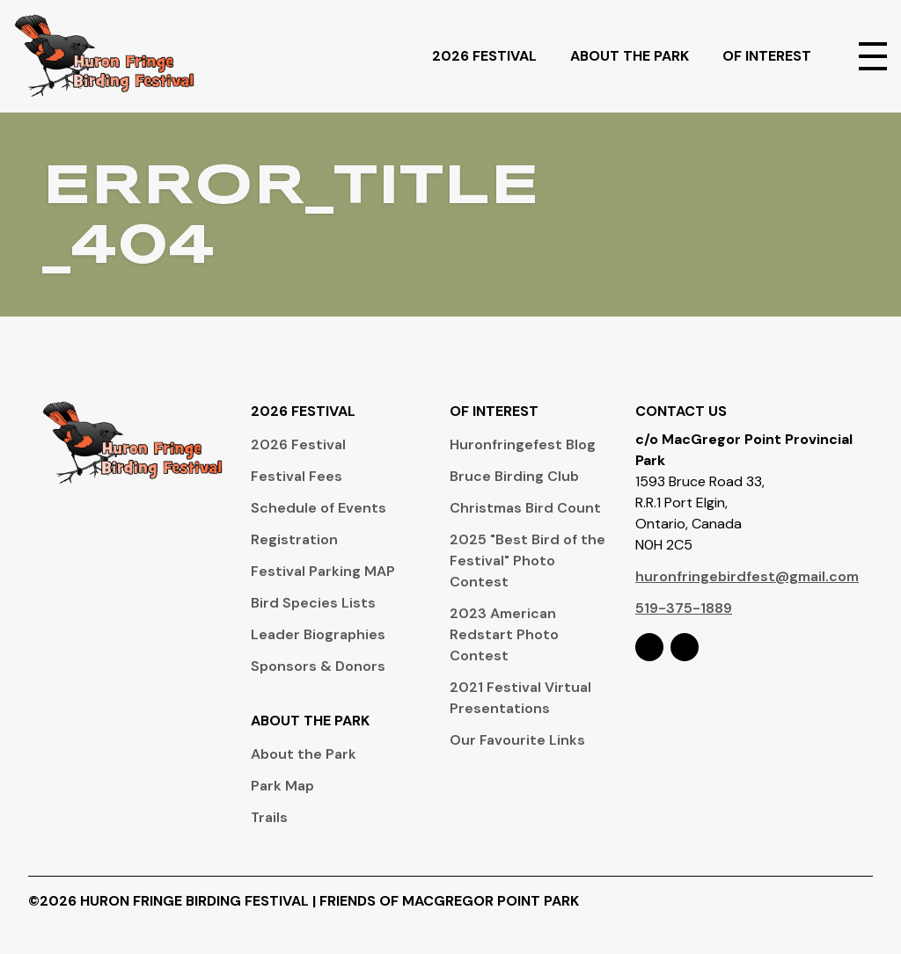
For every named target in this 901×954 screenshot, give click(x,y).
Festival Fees (296, 476)
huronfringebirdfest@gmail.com (747, 576)
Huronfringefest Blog (523, 444)
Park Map (282, 785)
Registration (294, 539)
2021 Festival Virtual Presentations (520, 697)
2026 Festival (494, 56)
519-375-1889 (683, 608)
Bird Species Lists (313, 603)
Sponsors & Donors (318, 666)
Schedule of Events (318, 508)
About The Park (639, 56)
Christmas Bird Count (525, 508)
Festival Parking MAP (323, 571)
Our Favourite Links (517, 740)
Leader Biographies (318, 634)
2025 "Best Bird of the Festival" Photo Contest (527, 560)
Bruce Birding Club (514, 476)
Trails (269, 817)
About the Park (303, 754)
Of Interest (776, 56)
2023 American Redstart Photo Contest (504, 634)
